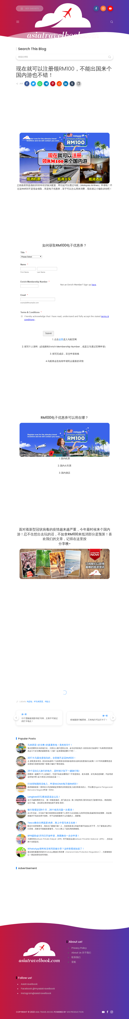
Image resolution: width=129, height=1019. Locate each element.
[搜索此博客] (64, 57)
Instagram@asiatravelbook (36, 993)
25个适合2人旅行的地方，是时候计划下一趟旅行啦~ (54, 770)
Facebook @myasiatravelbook (38, 988)
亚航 (73, 962)
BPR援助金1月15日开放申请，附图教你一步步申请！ (54, 835)
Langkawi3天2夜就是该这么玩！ (44, 796)
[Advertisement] (64, 108)
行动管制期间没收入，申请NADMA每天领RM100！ (53, 783)
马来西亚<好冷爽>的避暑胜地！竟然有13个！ (50, 745)
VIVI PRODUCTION (75, 1012)
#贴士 (47, 701)
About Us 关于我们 (81, 952)
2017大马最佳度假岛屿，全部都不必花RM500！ (52, 757)
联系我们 (75, 957)
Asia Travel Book (44, 1012)
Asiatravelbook (29, 984)
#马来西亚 (38, 701)
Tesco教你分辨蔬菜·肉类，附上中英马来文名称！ (53, 822)
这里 (61, 339)
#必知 (29, 701)
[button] (26, 83)
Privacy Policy (79, 948)
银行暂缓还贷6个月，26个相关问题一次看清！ (51, 809)
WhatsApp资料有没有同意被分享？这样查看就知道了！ (56, 848)
